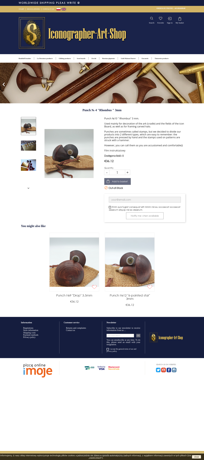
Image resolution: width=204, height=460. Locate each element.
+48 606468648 (179, 8)
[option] (102, 83)
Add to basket (120, 181)
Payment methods (30, 335)
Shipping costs (29, 333)
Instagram (174, 370)
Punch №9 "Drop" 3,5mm (74, 295)
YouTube (163, 370)
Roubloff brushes (25, 58)
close (196, 457)
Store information (30, 330)
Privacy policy (29, 337)
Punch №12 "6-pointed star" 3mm (130, 297)
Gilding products (65, 58)
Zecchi (93, 58)
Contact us (48, 9)
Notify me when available (145, 215)
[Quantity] (117, 172)
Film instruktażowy (114, 150)
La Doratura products (45, 58)
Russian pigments (108, 58)
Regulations (33, 9)
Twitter (158, 370)
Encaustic (145, 58)
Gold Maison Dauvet (128, 58)
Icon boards (81, 58)
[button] (4, 83)
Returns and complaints (76, 328)
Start (21, 9)
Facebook (169, 370)
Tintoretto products (162, 58)
